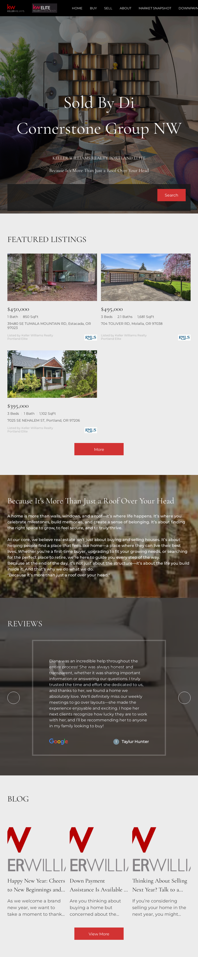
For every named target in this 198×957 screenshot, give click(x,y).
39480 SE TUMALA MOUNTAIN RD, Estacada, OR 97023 (49, 325)
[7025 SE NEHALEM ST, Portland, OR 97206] (52, 374)
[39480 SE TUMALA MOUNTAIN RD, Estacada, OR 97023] (52, 277)
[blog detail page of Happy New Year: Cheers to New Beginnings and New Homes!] (36, 866)
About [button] (125, 8)
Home (77, 8)
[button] (171, 195)
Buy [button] (93, 8)
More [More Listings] (99, 449)
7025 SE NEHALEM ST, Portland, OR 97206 (43, 420)
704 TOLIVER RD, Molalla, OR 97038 (132, 323)
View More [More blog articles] (99, 934)
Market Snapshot (155, 8)
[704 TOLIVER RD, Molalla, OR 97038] (146, 277)
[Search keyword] (84, 195)
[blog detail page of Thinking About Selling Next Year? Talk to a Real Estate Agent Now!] (161, 866)
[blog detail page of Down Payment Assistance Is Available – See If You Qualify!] (99, 866)
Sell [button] (108, 8)
